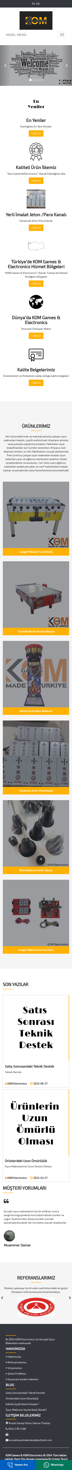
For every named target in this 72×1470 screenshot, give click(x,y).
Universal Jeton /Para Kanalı (36, 790)
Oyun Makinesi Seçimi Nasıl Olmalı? (26, 1409)
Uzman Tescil (59, 1459)
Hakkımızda (13, 1356)
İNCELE (36, 133)
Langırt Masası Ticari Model (36, 551)
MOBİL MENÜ (16, 35)
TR (33, 3)
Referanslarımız (16, 1362)
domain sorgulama (37, 1459)
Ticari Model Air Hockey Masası (36, 631)
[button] (5, 65)
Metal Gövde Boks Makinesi (36, 711)
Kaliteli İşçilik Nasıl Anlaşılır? (22, 1404)
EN (37, 3)
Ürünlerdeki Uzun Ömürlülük (26, 1161)
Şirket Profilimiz (16, 1373)
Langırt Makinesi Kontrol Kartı (36, 949)
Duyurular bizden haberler (22, 1379)
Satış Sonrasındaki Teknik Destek (29, 1066)
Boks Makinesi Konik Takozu (36, 870)
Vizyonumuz (14, 1367)
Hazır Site (19, 1459)
